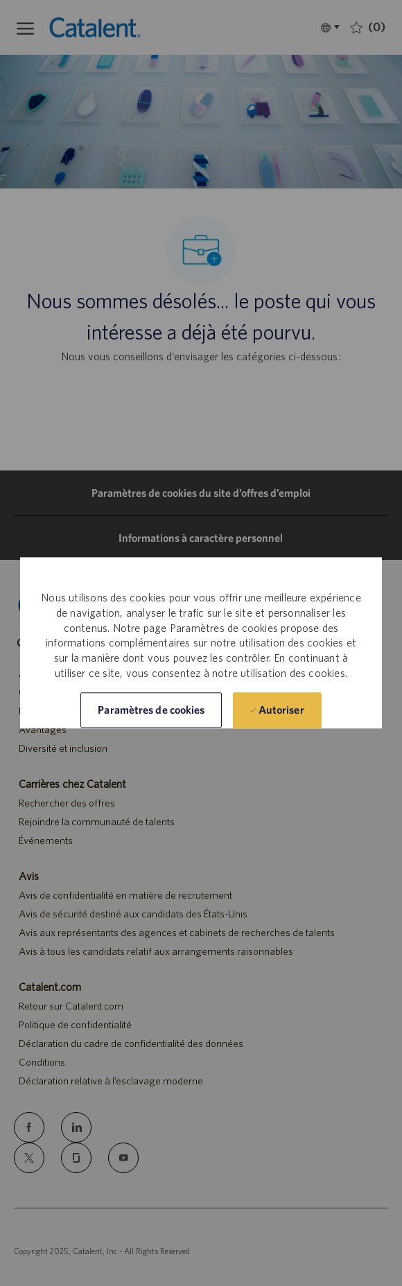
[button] (151, 710)
